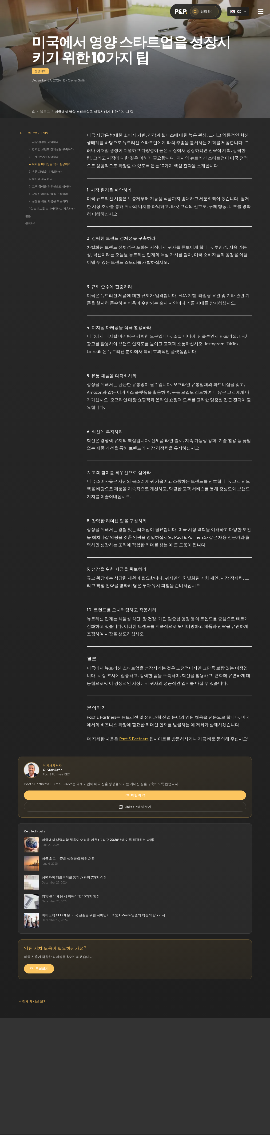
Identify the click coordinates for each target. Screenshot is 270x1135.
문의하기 (30, 223)
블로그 (45, 111)
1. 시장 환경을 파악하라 (44, 142)
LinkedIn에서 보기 (135, 807)
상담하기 (203, 11)
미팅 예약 (135, 795)
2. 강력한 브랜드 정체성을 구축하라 (51, 149)
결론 (28, 216)
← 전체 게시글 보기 (32, 1001)
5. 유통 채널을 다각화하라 (45, 172)
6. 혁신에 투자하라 (40, 179)
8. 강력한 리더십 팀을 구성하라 (48, 194)
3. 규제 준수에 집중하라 (44, 157)
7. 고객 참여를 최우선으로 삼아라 (50, 186)
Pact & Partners (133, 739)
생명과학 (40, 71)
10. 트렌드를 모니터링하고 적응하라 (52, 209)
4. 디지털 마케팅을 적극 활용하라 (50, 164)
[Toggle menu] (260, 11)
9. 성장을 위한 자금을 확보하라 (48, 201)
